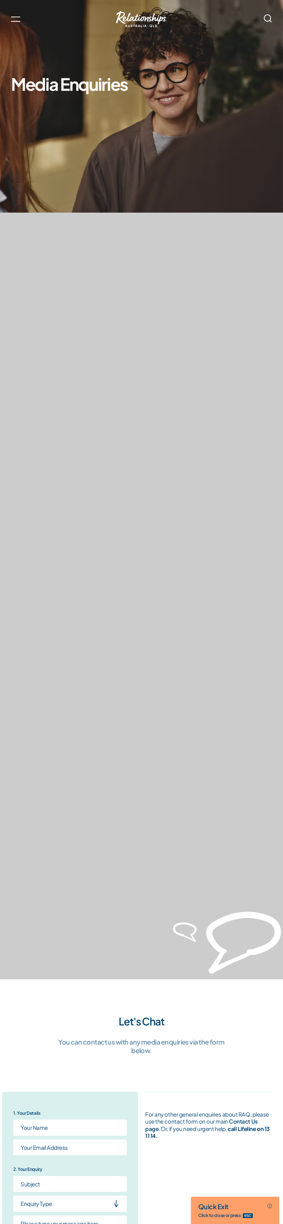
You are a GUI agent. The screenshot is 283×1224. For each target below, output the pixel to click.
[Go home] (141, 19)
